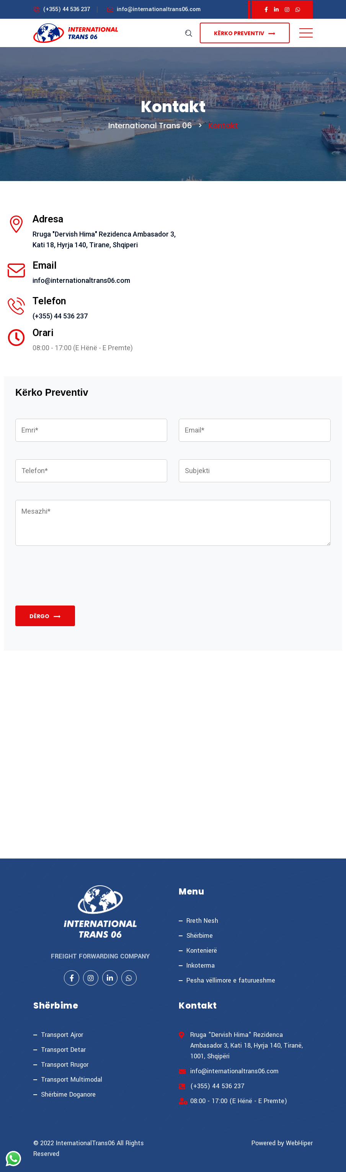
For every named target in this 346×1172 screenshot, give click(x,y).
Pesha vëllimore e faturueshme (230, 980)
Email (45, 265)
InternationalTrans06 (85, 1143)
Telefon (49, 301)
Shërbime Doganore (68, 1094)
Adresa (48, 219)
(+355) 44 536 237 (66, 9)
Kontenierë (201, 950)
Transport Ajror (62, 1034)
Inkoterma (200, 965)
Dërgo (45, 616)
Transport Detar (63, 1049)
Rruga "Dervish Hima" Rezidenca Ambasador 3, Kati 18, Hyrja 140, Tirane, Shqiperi (104, 239)
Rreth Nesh (202, 920)
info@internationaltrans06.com (159, 9)
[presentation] (73, 584)
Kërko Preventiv (245, 33)
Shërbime (199, 935)
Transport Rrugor (64, 1064)
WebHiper (299, 1143)
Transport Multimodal (71, 1079)
